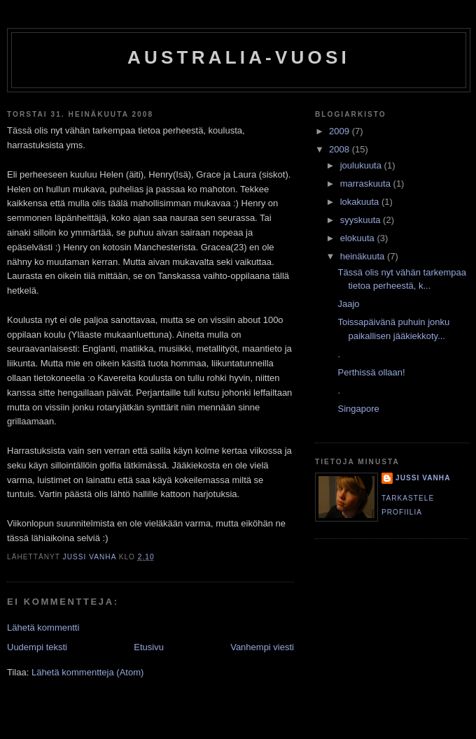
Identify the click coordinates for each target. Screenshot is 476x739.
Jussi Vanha (423, 478)
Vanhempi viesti (262, 647)
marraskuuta (366, 183)
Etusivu (149, 647)
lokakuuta (361, 201)
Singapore (358, 408)
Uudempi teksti (37, 647)
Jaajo (348, 304)
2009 (340, 131)
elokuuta (358, 238)
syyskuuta (361, 220)
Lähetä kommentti (43, 627)
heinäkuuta (363, 256)
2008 (340, 149)
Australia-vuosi (238, 57)
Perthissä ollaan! (371, 372)
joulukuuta (362, 165)
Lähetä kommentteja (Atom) (87, 672)
